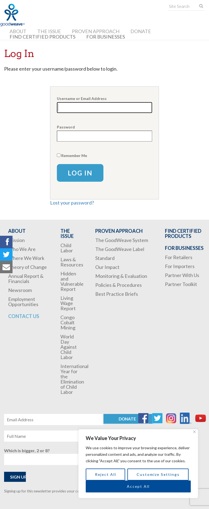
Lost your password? (72, 203)
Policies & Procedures (118, 285)
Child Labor (66, 247)
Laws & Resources (71, 262)
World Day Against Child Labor (68, 347)
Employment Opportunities (23, 301)
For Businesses (105, 36)
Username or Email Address (82, 98)
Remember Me (74, 155)
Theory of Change (27, 267)
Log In (80, 173)
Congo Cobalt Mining (67, 322)
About (18, 31)
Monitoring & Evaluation (121, 276)
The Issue (49, 31)
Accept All (138, 486)
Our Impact (107, 267)
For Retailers (178, 257)
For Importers (180, 266)
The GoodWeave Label (119, 249)
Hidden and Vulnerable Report (72, 281)
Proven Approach (95, 31)
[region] (138, 463)
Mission (16, 240)
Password (66, 127)
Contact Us (23, 316)
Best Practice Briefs (116, 294)
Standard (105, 258)
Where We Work (26, 258)
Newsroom (20, 290)
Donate (140, 31)
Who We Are (22, 249)
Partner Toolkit (181, 284)
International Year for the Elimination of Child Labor (74, 379)
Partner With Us (182, 275)
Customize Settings (158, 474)
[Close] (194, 432)
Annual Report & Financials (26, 278)
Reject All (105, 474)
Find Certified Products (42, 36)
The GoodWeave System (121, 240)
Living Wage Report (68, 303)
